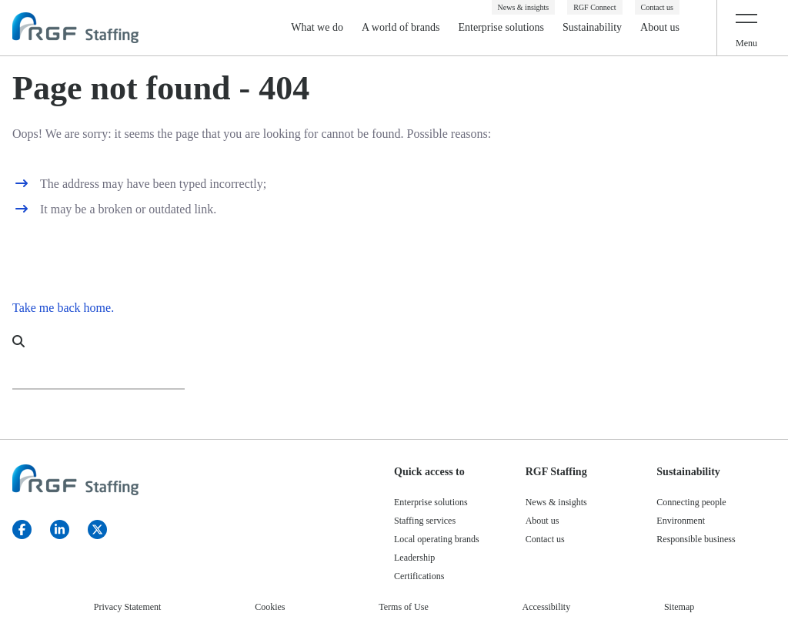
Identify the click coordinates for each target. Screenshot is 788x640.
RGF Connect (594, 7)
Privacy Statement (128, 606)
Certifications (419, 576)
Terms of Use (403, 606)
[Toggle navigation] (746, 27)
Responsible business (695, 539)
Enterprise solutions (501, 27)
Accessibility (546, 606)
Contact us (657, 7)
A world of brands (401, 27)
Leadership (414, 557)
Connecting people (691, 502)
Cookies (270, 606)
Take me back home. (63, 307)
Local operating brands (436, 539)
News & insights (523, 7)
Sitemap (679, 606)
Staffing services (425, 520)
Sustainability (592, 27)
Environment (680, 520)
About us (659, 27)
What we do (317, 27)
